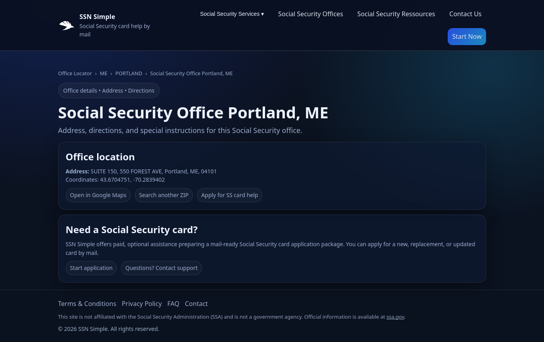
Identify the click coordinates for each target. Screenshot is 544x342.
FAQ (173, 303)
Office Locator (75, 73)
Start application (91, 268)
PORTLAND (128, 73)
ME (103, 73)
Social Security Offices (310, 14)
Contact (196, 303)
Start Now (466, 36)
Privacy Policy (142, 303)
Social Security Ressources (396, 14)
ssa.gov (395, 316)
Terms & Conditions (87, 303)
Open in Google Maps (98, 195)
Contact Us (465, 14)
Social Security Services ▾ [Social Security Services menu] (232, 14)
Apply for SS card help (229, 195)
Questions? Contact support (161, 268)
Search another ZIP (164, 195)
